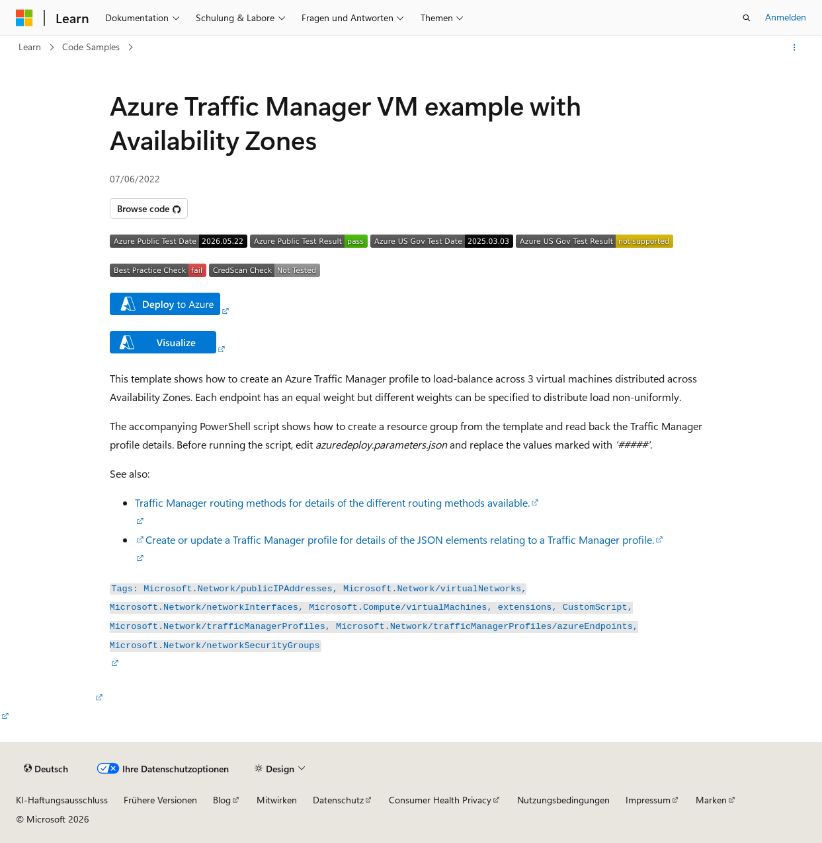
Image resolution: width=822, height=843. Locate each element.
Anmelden (785, 17)
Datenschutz (338, 799)
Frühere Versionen (160, 799)
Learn (30, 46)
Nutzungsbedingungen (563, 799)
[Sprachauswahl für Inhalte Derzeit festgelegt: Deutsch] (46, 769)
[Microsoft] (24, 17)
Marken (711, 799)
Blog (222, 799)
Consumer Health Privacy (440, 799)
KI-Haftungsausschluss (62, 799)
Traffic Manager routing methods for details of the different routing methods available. (332, 502)
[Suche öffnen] (746, 18)
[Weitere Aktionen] (794, 47)
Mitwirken (277, 799)
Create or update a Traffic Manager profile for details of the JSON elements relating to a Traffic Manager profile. (399, 539)
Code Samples (91, 46)
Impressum (648, 799)
